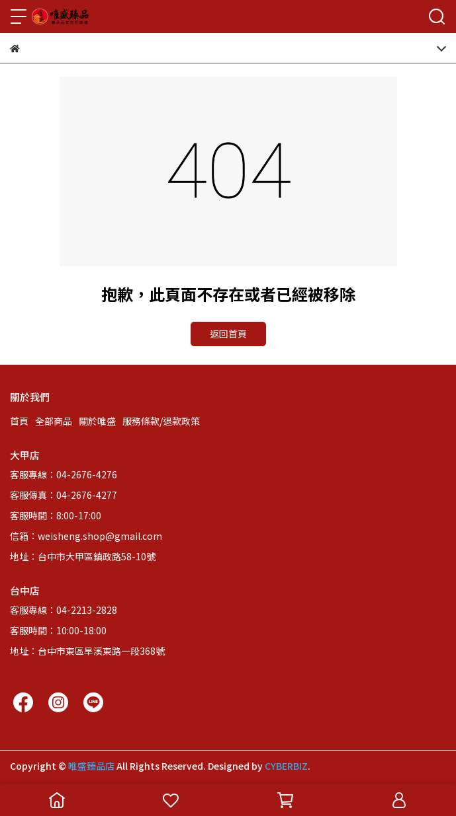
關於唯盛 (97, 420)
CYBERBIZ (286, 765)
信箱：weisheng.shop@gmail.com (86, 535)
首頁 (19, 420)
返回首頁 (228, 333)
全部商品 (53, 420)
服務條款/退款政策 (161, 420)
